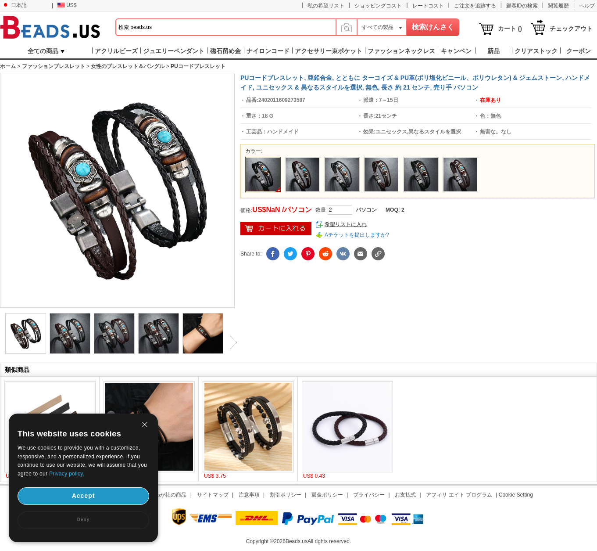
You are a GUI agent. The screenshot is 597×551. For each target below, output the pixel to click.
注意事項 (249, 495)
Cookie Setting (516, 495)
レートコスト (428, 6)
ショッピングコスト (378, 6)
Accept (83, 495)
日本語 (14, 5)
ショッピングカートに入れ (275, 228)
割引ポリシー (285, 495)
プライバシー (369, 495)
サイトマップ (213, 495)
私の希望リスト (325, 6)
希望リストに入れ (346, 224)
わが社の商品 (170, 495)
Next (230, 342)
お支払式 (405, 495)
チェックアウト (571, 28)
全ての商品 (46, 50)
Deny (83, 519)
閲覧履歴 (558, 6)
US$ (66, 5)
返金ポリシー (327, 495)
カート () (510, 28)
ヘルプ (587, 6)
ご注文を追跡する (475, 6)
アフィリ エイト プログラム (459, 495)
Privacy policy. (66, 474)
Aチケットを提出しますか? (357, 235)
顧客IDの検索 (522, 6)
